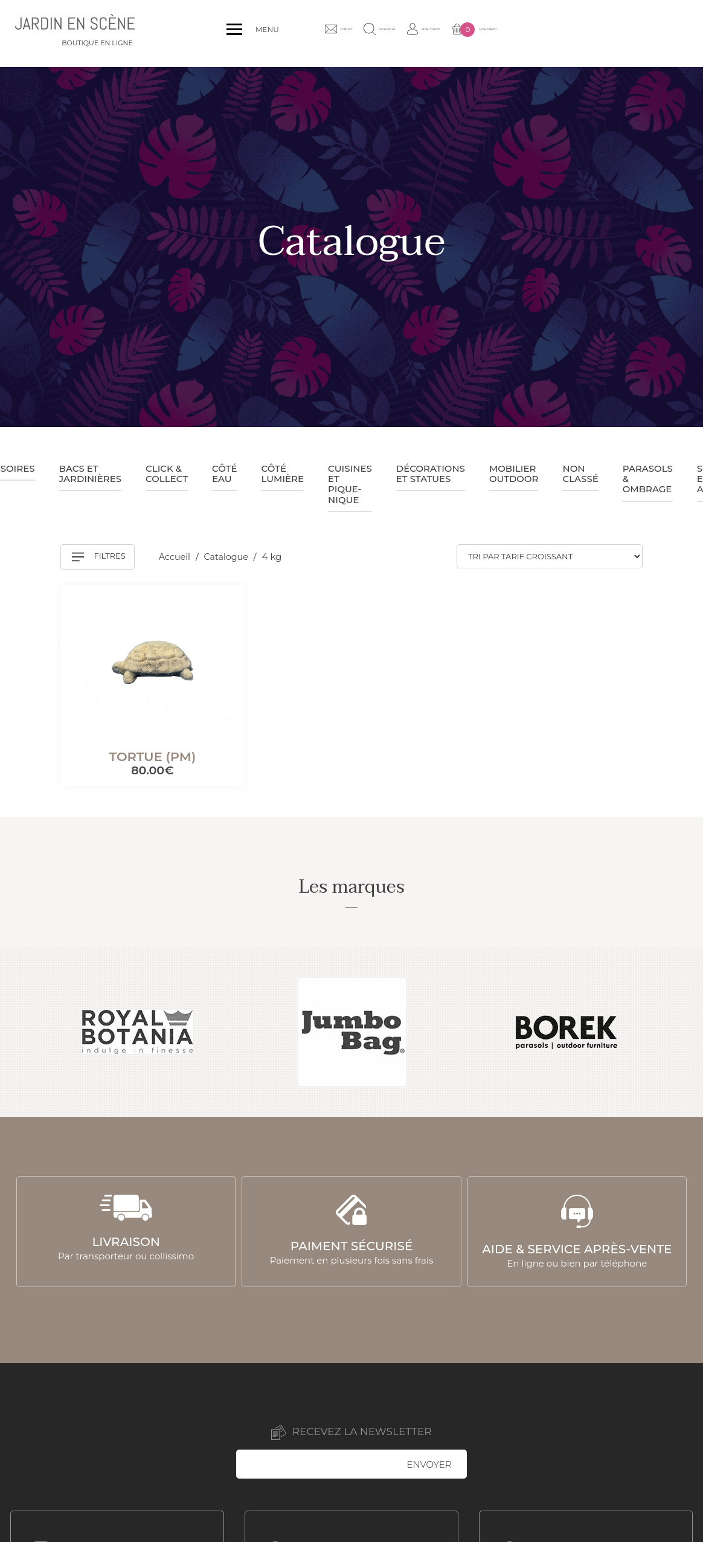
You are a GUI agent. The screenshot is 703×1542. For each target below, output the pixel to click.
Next (680, 1032)
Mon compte (565, 33)
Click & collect (167, 473)
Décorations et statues (430, 473)
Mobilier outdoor (514, 473)
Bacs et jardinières (90, 473)
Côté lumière (282, 473)
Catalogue (229, 556)
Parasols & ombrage (648, 479)
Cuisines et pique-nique (350, 484)
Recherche (491, 33)
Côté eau (224, 473)
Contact (423, 33)
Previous (23, 1032)
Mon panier (647, 34)
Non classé (580, 473)
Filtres (99, 557)
